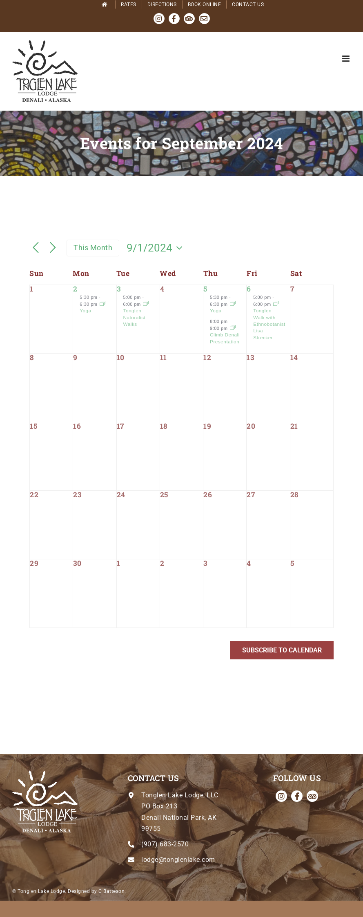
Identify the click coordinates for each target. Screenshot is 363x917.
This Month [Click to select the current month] (92, 247)
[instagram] (281, 796)
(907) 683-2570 (165, 844)
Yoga (85, 310)
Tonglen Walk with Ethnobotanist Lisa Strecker (269, 324)
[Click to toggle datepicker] (157, 247)
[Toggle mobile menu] (346, 58)
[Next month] (53, 248)
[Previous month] (35, 248)
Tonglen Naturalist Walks (134, 317)
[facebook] (297, 796)
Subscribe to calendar (282, 650)
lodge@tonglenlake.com (178, 860)
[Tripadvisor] (312, 796)
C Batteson (111, 891)
